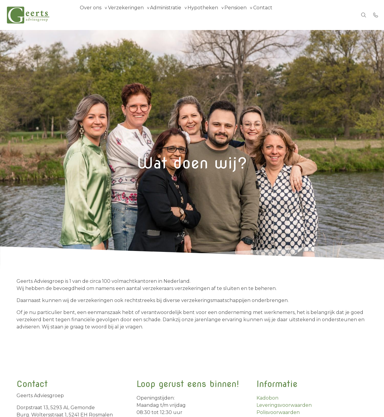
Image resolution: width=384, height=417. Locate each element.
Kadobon (267, 398)
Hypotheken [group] (221, 15)
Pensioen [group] (259, 15)
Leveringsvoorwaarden (284, 405)
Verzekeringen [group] (134, 15)
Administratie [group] (178, 15)
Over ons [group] (93, 15)
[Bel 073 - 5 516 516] (376, 15)
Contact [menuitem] (292, 15)
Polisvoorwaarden (278, 412)
